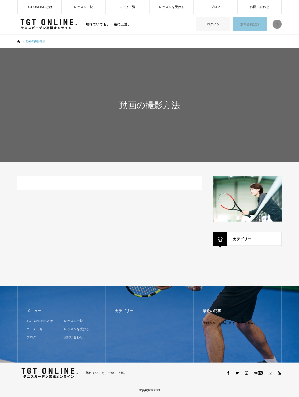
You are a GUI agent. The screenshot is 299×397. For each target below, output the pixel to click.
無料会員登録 (249, 24)
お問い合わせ (259, 7)
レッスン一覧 (83, 7)
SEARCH (277, 24)
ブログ (215, 7)
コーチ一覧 (127, 7)
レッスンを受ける (171, 7)
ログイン (213, 24)
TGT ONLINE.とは (39, 7)
